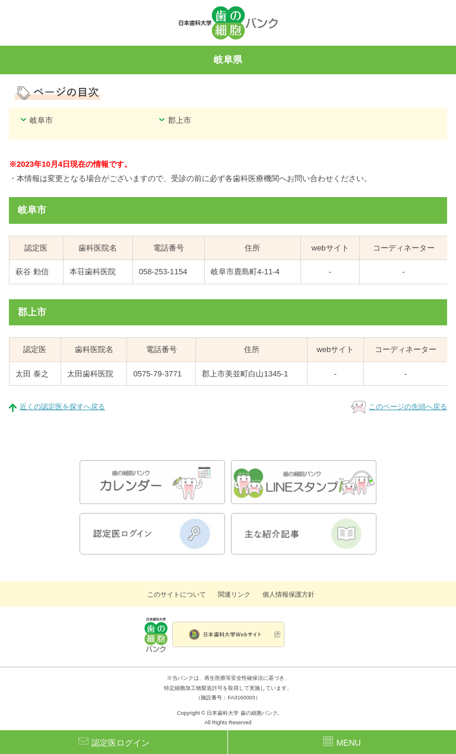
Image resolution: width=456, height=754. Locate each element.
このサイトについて (176, 594)
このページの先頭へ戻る (408, 407)
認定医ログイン (114, 741)
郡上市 (179, 120)
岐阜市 (41, 120)
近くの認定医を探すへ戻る (62, 407)
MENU (341, 741)
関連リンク (234, 594)
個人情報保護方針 (288, 594)
